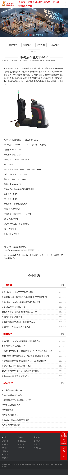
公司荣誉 (5, 452)
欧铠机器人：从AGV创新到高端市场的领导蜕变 (21, 303)
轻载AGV (13, 45)
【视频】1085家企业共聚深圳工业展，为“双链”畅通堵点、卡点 (27, 352)
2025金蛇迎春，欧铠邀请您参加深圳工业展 (19, 313)
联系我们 (5, 459)
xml (61, 464)
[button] (28, 35)
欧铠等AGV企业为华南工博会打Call (16, 367)
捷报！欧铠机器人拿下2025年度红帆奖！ (18, 293)
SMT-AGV (34, 52)
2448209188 (63, 442)
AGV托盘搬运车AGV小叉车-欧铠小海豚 (27, 255)
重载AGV (27, 45)
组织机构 (5, 449)
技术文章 (37, 445)
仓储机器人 (22, 442)
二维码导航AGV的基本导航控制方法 (16, 401)
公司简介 (5, 442)
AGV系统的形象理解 (10, 416)
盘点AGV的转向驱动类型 (12, 396)
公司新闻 (37, 442)
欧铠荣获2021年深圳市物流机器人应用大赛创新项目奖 (24, 362)
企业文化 (5, 445)
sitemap (4, 466)
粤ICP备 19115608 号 (52, 464)
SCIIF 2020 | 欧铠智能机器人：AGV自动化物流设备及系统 (25, 357)
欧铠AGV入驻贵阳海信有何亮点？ (15, 377)
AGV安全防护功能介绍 (11, 426)
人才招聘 (5, 456)
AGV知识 (37, 449)
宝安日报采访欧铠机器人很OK (14, 308)
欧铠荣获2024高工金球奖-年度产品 (16, 328)
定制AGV (21, 449)
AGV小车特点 (7, 411)
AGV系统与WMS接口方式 (12, 391)
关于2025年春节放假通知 (12, 318)
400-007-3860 (63, 435)
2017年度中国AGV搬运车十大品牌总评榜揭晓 (20, 372)
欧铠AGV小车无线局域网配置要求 (15, 421)
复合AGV (55, 45)
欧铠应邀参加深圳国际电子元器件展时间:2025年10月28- (24, 298)
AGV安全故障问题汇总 (11, 406)
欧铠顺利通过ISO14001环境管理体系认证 (18, 323)
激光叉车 (41, 45)
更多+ (63, 286)
